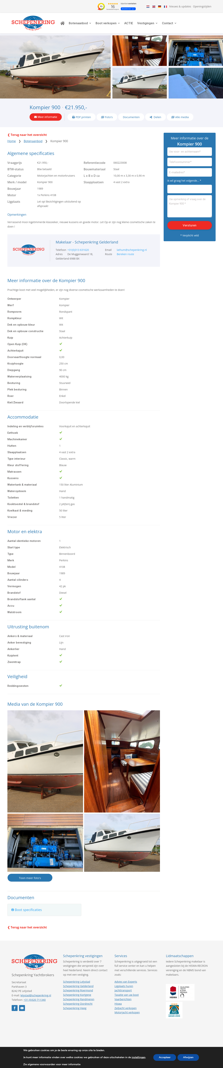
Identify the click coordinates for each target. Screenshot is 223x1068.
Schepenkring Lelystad (76, 981)
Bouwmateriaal (94, 169)
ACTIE (128, 23)
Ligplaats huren (123, 986)
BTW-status (15, 169)
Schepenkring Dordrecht (77, 1003)
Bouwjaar (14, 189)
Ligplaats (13, 202)
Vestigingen (145, 23)
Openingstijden (202, 6)
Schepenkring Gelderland (78, 986)
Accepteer (164, 1057)
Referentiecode (94, 163)
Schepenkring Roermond (78, 990)
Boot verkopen (106, 23)
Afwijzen (188, 1057)
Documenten (131, 117)
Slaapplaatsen (94, 182)
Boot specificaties (28, 909)
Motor (11, 195)
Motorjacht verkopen (127, 1012)
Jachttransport (123, 990)
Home (11, 141)
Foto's (109, 117)
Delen (157, 117)
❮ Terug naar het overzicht (27, 135)
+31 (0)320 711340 (34, 1000)
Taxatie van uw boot (126, 995)
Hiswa (118, 1003)
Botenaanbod (78, 23)
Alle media (182, 117)
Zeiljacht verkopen (125, 1008)
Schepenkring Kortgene (77, 995)
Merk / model (16, 182)
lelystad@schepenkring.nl (35, 995)
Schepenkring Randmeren (78, 999)
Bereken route (125, 254)
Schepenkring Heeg (74, 1008)
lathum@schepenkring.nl (132, 250)
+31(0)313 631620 (78, 250)
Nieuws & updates (180, 6)
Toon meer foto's (30, 878)
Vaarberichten (122, 999)
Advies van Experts (125, 981)
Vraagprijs (14, 163)
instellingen (138, 1057)
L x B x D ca (92, 176)
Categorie (14, 176)
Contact (167, 23)
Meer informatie (47, 117)
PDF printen (83, 117)
